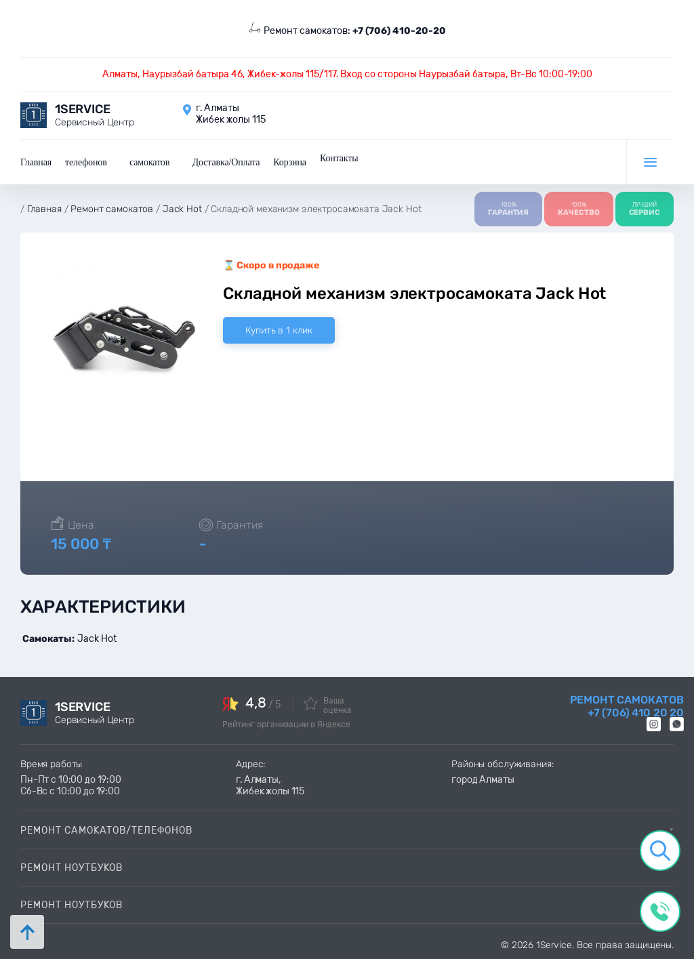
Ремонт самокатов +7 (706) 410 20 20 (627, 706)
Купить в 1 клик (278, 330)
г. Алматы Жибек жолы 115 (231, 113)
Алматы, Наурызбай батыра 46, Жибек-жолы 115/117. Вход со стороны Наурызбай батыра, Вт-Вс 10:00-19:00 (347, 74)
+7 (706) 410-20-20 (399, 31)
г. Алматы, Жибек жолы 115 (270, 785)
